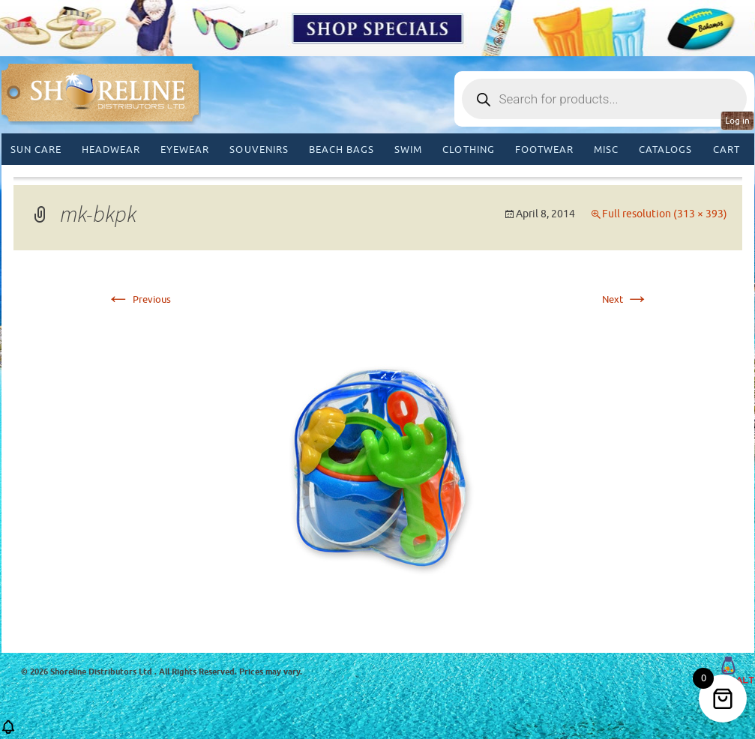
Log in (737, 121)
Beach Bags (341, 149)
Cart (726, 149)
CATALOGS (665, 149)
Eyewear (184, 149)
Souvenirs (258, 149)
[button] (8, 732)
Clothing (468, 149)
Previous (138, 299)
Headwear (111, 149)
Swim (408, 149)
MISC (606, 149)
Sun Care (35, 149)
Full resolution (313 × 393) (664, 214)
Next (625, 299)
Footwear (544, 149)
